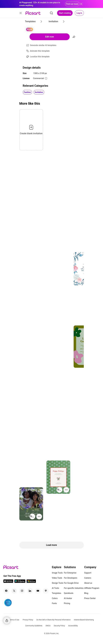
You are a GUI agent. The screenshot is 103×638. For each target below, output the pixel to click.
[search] (51, 13)
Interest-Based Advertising (84, 620)
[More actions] (66, 490)
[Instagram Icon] (22, 591)
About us (88, 583)
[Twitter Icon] (14, 591)
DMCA (48, 626)
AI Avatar (68, 598)
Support (87, 573)
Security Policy (59, 626)
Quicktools (68, 593)
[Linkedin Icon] (30, 591)
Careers (87, 578)
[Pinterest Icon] (46, 591)
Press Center (90, 598)
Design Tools (57, 583)
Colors (55, 598)
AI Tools (55, 588)
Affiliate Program (91, 588)
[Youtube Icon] (38, 591)
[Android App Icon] (19, 582)
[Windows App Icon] (31, 582)
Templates (56, 593)
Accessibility (73, 626)
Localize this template (40, 56)
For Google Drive (71, 583)
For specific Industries (74, 588)
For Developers (70, 578)
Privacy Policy (28, 620)
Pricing (67, 603)
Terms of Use (14, 620)
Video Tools (57, 578)
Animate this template (40, 51)
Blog (86, 593)
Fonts (54, 603)
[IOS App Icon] (8, 582)
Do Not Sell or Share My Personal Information (53, 620)
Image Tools (57, 573)
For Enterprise (70, 573)
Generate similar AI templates (43, 45)
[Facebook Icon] (6, 591)
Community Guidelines (33, 626)
